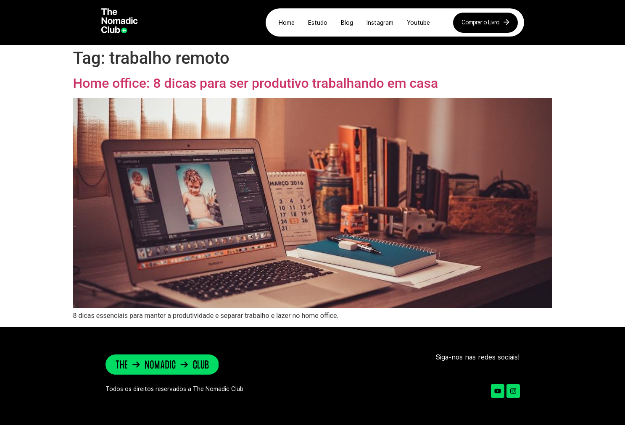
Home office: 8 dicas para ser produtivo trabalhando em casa (255, 83)
